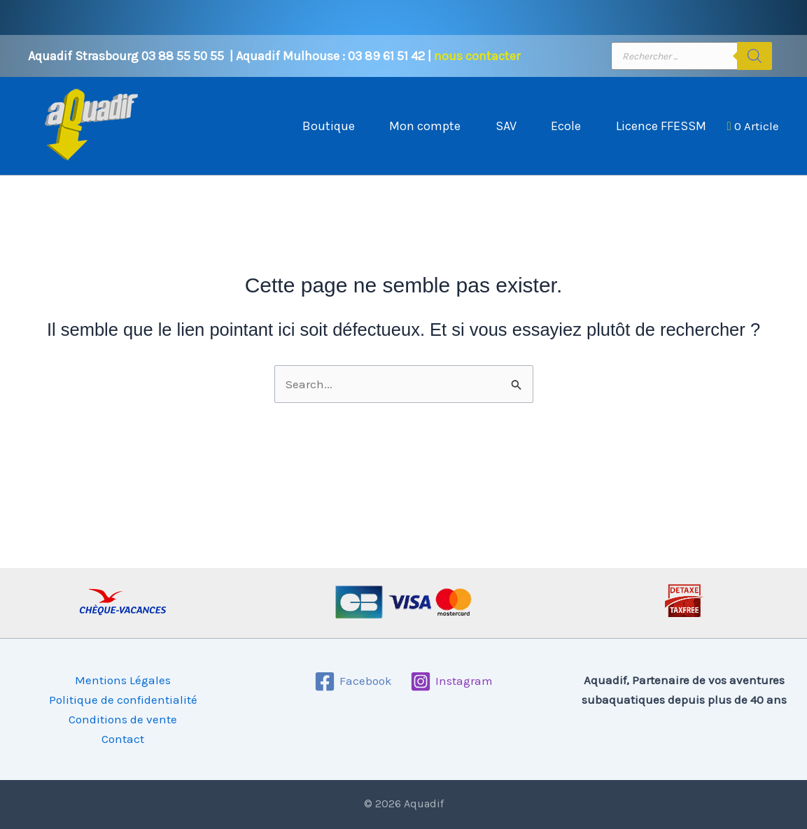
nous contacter (477, 56)
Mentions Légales (123, 680)
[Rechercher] (754, 56)
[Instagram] (451, 681)
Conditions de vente (123, 719)
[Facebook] (353, 681)
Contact (122, 739)
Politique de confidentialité (123, 700)
